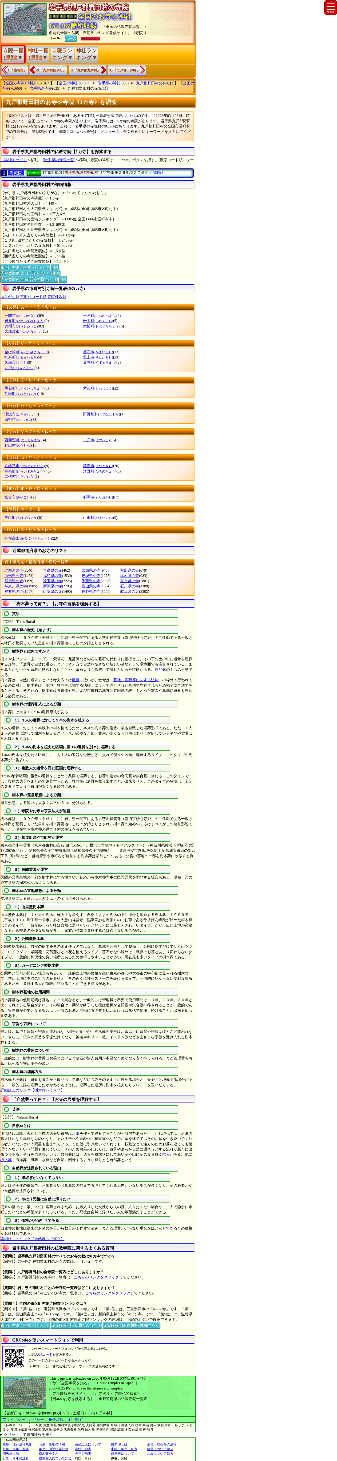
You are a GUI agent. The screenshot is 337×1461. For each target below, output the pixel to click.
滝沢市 (19, 414)
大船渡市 (22, 331)
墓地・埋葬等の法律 (162, 1444)
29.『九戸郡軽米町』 (51, 70)
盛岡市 (98, 497)
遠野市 (17, 420)
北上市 (98, 357)
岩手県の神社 (109, 83)
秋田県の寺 (129, 570)
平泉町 (24, 471)
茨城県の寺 (91, 576)
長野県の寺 (91, 591)
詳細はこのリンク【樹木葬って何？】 (32, 1090)
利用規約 (75, 1419)
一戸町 (99, 316)
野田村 (17, 445)
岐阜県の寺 (129, 591)
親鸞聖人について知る (55, 1458)
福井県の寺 (13, 591)
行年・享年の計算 (16, 1458)
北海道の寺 (13, 570)
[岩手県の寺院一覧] (59, 160)
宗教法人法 (11, 1453)
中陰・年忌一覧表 (124, 1449)
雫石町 (24, 388)
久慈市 (16, 362)
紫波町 (98, 388)
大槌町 (101, 326)
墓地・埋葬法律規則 (17, 1444)
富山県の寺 (91, 586)
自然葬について (122, 1453)
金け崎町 (26, 352)
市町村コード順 (33, 297)
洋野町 (99, 471)
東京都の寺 (129, 581)
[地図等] (156, 173)
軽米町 (21, 357)
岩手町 (98, 321)
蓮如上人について (88, 1444)
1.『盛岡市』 (17, 70)
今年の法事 (83, 1453)
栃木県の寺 (129, 576)
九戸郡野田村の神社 (153, 83)
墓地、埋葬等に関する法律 (136, 680)
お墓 (75, 1133)
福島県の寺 (52, 576)
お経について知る (160, 1453)
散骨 (75, 680)
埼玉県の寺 (52, 581)
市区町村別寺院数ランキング (25, 267)
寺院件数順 (57, 297)
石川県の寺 (129, 586)
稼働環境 (56, 1419)
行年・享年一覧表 (16, 1449)
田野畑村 (101, 414)
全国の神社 (68, 83)
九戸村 (19, 368)
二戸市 (96, 440)
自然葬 (160, 670)
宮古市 (17, 497)
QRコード (45, 1354)
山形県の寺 (13, 576)
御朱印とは (119, 1444)
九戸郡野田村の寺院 (85, 88)
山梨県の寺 (52, 591)
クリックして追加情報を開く (28, 1435)
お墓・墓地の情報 (52, 1444)
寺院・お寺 (83, 1449)
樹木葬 (6, 1160)
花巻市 (98, 466)
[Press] (34, 172)
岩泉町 (24, 321)
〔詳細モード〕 (13, 160)
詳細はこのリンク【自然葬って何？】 (32, 1239)
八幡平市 (24, 466)
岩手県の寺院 (41, 88)
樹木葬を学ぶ (49, 1453)
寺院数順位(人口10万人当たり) (26, 273)
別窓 (55, 267)
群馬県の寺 (13, 581)
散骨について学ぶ (160, 1449)
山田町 (98, 518)
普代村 (19, 476)
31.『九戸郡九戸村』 (85, 70)
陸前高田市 (28, 538)
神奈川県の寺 (15, 586)
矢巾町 (21, 518)
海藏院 (16, 173)
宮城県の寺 (91, 570)
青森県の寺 (52, 570)
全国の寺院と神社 (20, 83)
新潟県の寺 (52, 586)
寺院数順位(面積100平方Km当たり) (29, 279)
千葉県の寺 (91, 581)
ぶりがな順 (9, 297)
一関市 (21, 316)
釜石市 (98, 352)
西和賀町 (22, 440)
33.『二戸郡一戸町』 (124, 70)
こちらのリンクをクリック (96, 1277)
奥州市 (21, 326)
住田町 (21, 394)
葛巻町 (99, 362)
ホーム (70, 38)
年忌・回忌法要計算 (53, 1449)
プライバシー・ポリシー (24, 1419)
